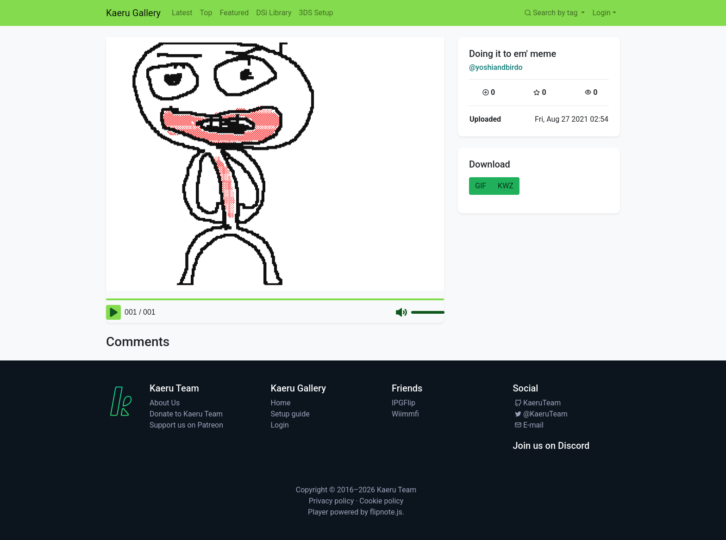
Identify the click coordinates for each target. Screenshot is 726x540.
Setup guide (290, 414)
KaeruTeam (537, 402)
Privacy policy (331, 501)
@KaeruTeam (540, 414)
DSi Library (273, 12)
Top (206, 12)
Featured (234, 12)
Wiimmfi (405, 414)
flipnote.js (386, 512)
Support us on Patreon (186, 425)
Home (281, 402)
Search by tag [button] (551, 12)
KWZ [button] (505, 185)
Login (280, 425)
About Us (165, 402)
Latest (182, 12)
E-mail (528, 425)
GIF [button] (480, 185)
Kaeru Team (396, 489)
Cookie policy (381, 501)
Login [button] (601, 12)
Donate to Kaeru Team (186, 414)
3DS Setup (316, 12)
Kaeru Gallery (133, 13)
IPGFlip (403, 402)
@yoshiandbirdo (496, 67)
